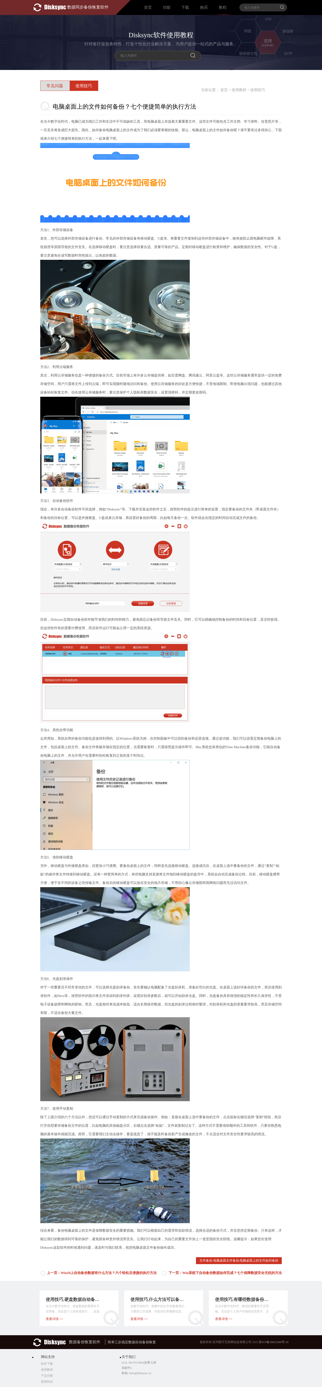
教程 (223, 7)
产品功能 (47, 1375)
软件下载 (47, 1363)
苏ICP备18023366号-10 (273, 1342)
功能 (166, 7)
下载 (185, 7)
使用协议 (47, 1381)
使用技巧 (257, 90)
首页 (148, 7)
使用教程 (239, 90)
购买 (204, 7)
